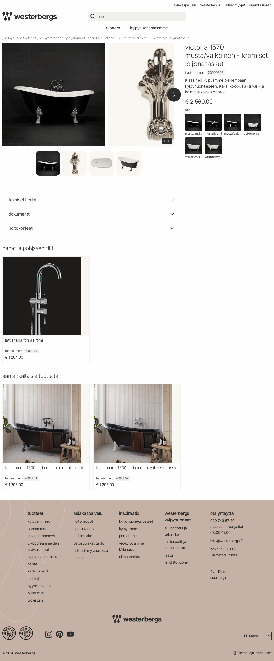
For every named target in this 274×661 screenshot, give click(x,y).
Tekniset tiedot (23, 199)
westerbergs (210, 5)
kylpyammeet (50, 38)
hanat (32, 564)
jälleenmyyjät (235, 5)
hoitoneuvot (83, 521)
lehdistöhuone (176, 562)
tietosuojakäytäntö (89, 543)
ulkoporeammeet (41, 536)
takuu (78, 557)
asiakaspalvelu (185, 5)
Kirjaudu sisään (260, 5)
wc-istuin (35, 600)
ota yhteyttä (222, 513)
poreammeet (38, 528)
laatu (169, 555)
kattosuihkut (38, 571)
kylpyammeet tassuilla (82, 38)
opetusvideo (84, 528)
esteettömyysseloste (91, 550)
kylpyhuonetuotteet (20, 38)
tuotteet (113, 27)
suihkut (33, 578)
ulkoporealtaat (131, 556)
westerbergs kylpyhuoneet (178, 516)
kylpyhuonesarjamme (149, 27)
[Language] (256, 636)
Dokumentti (20, 213)
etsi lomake (83, 536)
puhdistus (36, 593)
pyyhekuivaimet (41, 586)
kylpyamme (128, 528)
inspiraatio (129, 513)
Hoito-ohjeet (21, 228)
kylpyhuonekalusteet (45, 556)
